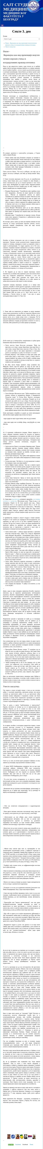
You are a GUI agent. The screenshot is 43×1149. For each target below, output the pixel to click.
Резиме (5, 36)
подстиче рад (15, 499)
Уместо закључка (10, 47)
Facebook (18, 1144)
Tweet (31, 1144)
